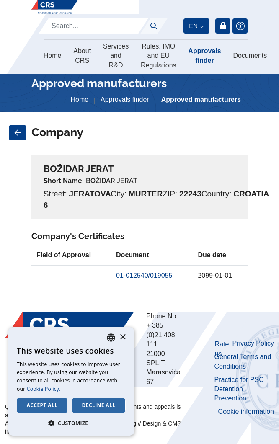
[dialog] (71, 381)
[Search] (93, 26)
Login (222, 26)
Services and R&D (116, 56)
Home (53, 55)
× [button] (122, 337)
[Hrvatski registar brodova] (54, 7)
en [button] (193, 25)
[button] (71, 423)
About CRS (82, 55)
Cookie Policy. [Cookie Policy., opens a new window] (44, 388)
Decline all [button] (99, 405)
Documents (250, 55)
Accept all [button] (42, 405)
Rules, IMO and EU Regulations (158, 56)
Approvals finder (204, 55)
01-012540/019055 (144, 275)
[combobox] (111, 337)
